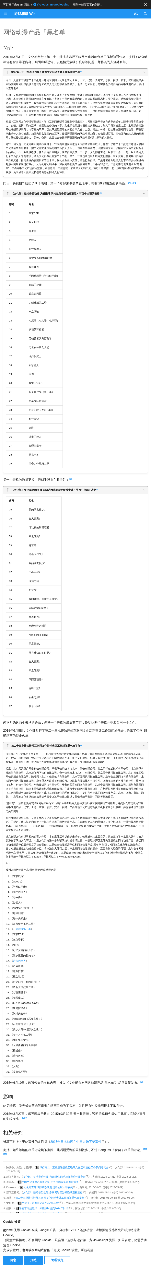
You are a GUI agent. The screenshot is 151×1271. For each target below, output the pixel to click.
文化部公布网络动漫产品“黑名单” (40, 1203)
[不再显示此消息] (145, 4)
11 (5, 1154)
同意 (13, 1260)
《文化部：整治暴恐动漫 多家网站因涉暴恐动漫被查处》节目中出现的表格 (54, 489)
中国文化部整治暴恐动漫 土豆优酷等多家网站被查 (50, 1182)
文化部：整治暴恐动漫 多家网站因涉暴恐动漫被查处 (53, 1192)
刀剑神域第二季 (22, 928)
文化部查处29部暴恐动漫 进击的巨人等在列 (48, 1187)
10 (145, 1149)
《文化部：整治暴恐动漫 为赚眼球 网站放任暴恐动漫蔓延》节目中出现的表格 (56, 193)
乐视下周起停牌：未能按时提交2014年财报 (43, 1208)
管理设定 (57, 1260)
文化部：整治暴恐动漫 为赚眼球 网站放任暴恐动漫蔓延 (54, 1176)
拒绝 (33, 1260)
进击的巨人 (19, 960)
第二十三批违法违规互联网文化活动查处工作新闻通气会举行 (46, 745)
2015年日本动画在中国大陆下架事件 (75, 1141)
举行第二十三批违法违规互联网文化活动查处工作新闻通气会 (46, 72)
